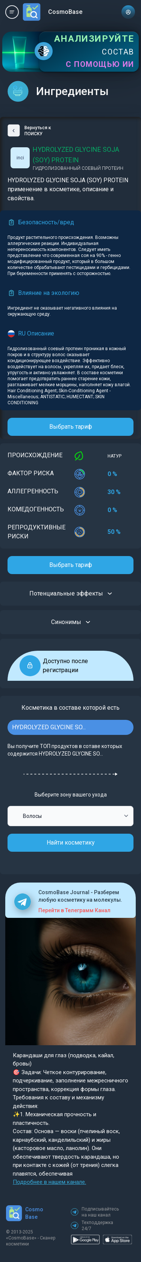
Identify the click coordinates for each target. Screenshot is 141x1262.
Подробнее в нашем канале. (49, 1182)
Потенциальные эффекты (70, 593)
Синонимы (70, 622)
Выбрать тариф (70, 426)
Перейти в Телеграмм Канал (74, 910)
